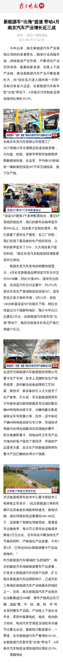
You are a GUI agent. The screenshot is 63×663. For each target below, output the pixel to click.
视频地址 (16, 654)
